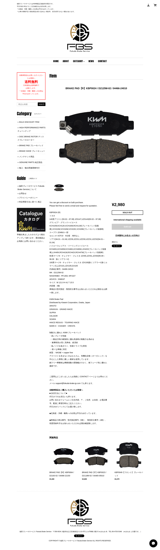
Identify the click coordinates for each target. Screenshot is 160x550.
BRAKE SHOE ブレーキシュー (32, 151)
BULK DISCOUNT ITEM (29, 122)
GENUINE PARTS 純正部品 (30, 162)
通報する (115, 242)
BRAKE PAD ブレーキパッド (31, 145)
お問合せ (22, 193)
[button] (79, 61)
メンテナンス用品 (26, 157)
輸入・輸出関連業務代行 (29, 168)
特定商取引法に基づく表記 (30, 202)
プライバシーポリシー (28, 198)
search (41, 104)
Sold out (127, 227)
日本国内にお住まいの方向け (127, 235)
